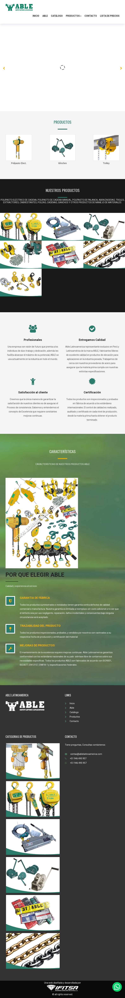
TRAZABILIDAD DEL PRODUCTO (40, 625)
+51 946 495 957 (75, 758)
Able (45, 16)
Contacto (90, 16)
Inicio (36, 16)
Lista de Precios (109, 16)
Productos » (73, 16)
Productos (72, 716)
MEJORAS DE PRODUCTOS (37, 645)
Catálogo (57, 16)
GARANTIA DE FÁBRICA (35, 597)
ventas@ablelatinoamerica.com (83, 754)
